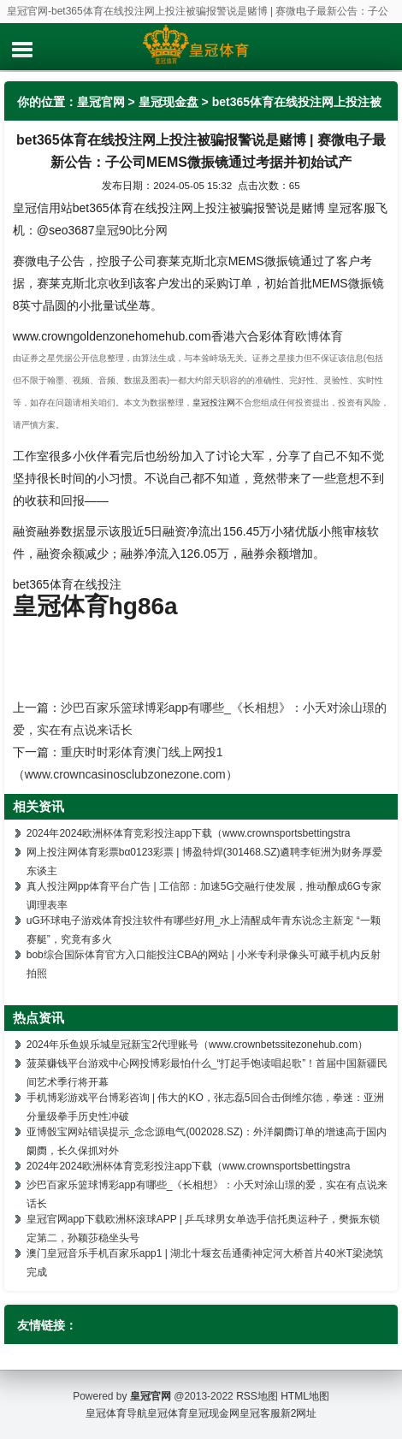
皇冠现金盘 (168, 102)
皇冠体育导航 (116, 1413)
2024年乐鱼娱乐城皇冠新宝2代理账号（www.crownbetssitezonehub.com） (197, 1045)
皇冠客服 (260, 1413)
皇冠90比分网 (131, 230)
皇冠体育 (167, 1413)
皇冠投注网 (213, 402)
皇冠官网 (101, 102)
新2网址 (299, 1413)
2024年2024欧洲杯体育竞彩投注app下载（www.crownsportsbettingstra (189, 833)
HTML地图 (305, 1396)
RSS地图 (257, 1396)
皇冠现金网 (213, 1413)
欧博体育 (319, 336)
